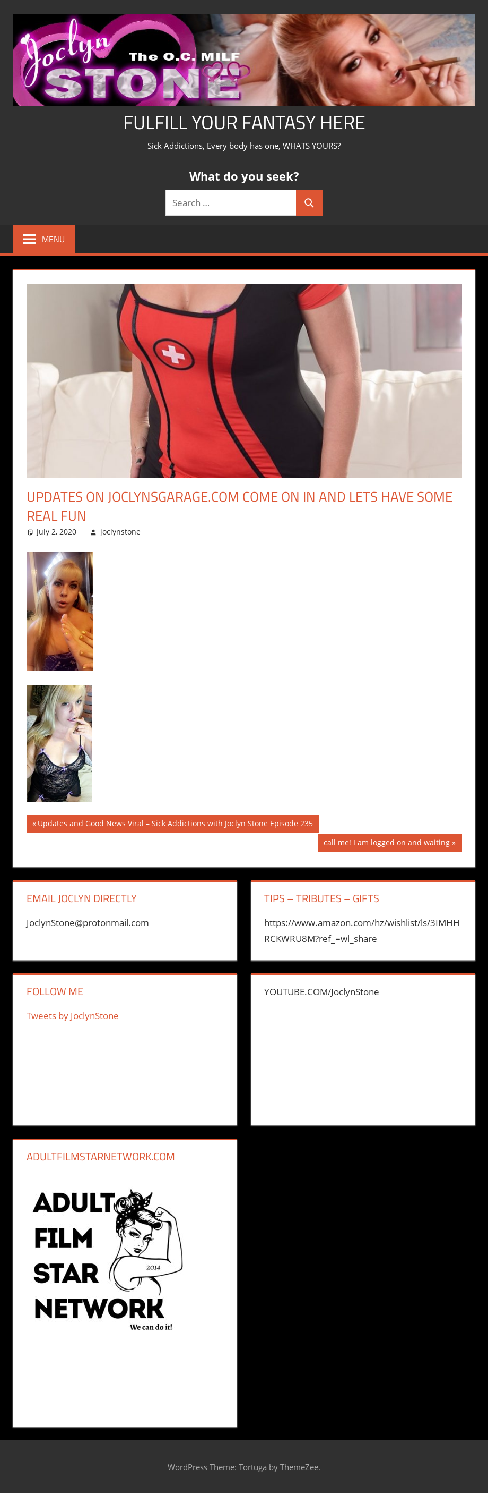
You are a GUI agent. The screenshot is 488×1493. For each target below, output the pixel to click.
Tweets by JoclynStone (73, 1016)
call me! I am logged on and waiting (386, 844)
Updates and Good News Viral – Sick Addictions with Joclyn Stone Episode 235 (175, 825)
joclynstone (120, 532)
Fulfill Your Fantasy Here (244, 122)
